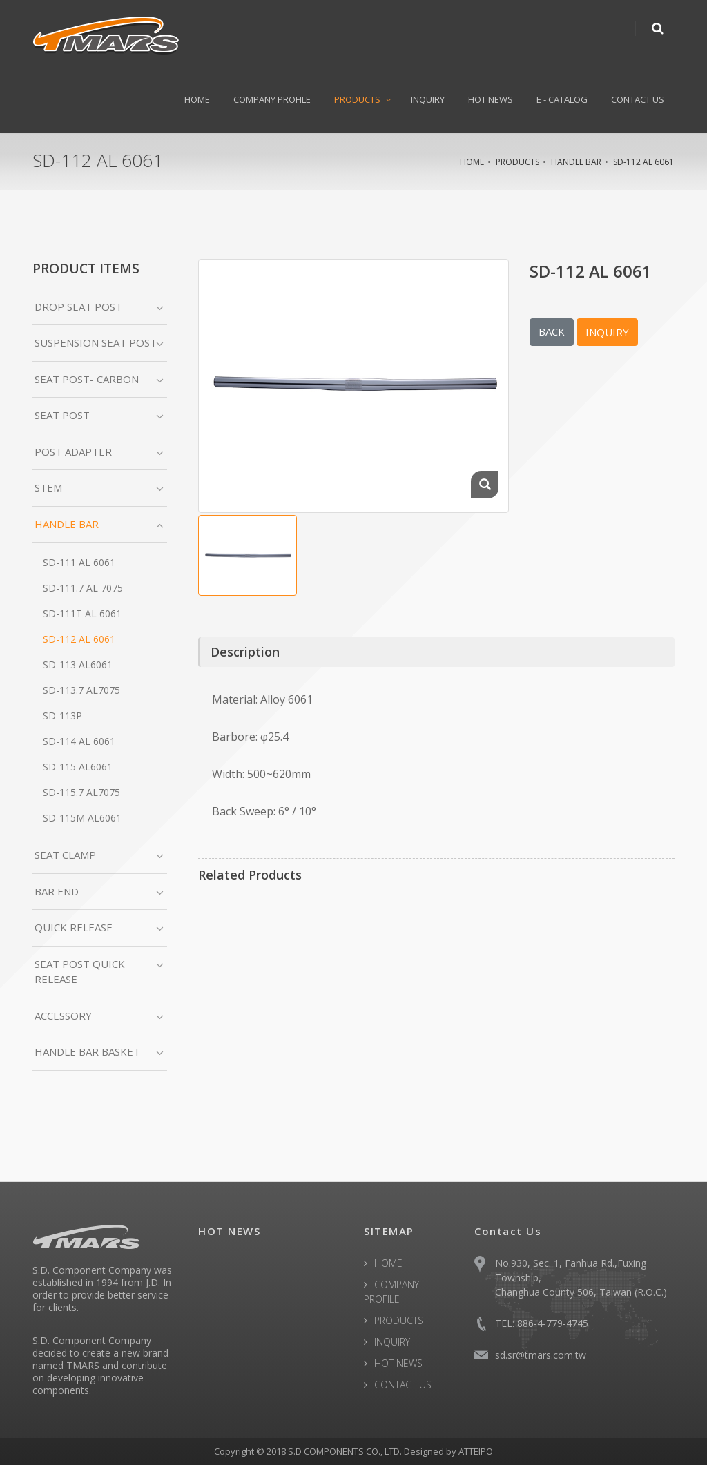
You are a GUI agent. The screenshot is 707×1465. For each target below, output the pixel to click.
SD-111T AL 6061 (82, 613)
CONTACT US (637, 99)
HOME (197, 99)
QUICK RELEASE (74, 927)
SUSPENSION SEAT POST (96, 342)
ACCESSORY (63, 1015)
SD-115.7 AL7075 (81, 792)
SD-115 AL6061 (78, 766)
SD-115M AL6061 (82, 817)
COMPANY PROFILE (272, 99)
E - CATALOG (562, 99)
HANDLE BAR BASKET (87, 1051)
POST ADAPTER (73, 451)
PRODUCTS (357, 99)
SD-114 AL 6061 (79, 741)
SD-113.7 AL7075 (81, 690)
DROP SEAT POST (78, 306)
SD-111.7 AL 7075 (83, 587)
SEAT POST (62, 415)
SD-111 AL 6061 (79, 562)
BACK (552, 331)
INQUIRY (428, 99)
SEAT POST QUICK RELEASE (80, 972)
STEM (48, 487)
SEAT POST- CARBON (87, 379)
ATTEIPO (475, 1451)
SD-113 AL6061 (78, 664)
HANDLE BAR (576, 162)
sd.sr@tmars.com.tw (540, 1354)
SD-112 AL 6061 (643, 162)
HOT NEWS (490, 99)
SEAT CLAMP (65, 855)
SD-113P (62, 715)
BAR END (57, 891)
